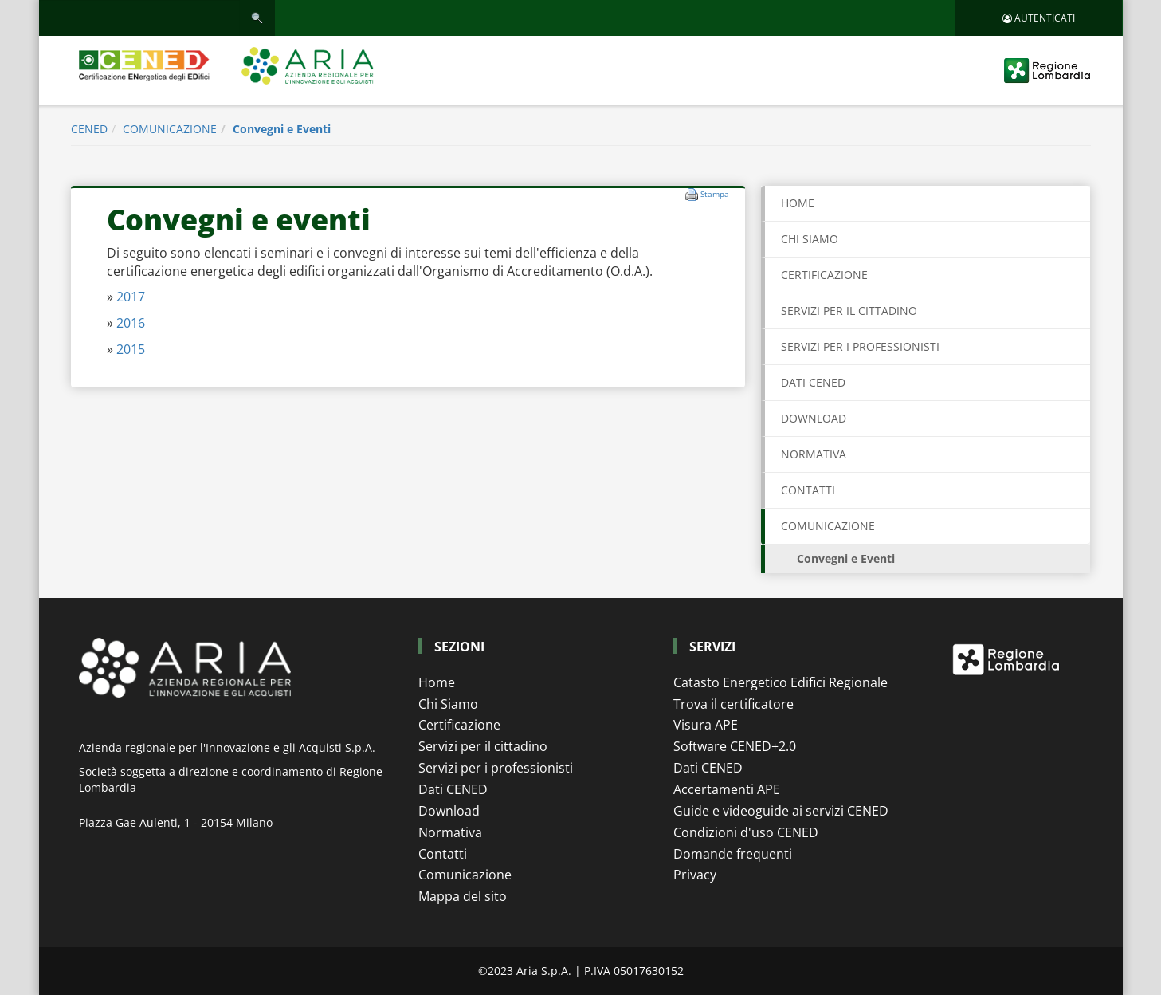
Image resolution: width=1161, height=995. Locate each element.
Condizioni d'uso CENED (745, 832)
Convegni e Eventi (282, 128)
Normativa (450, 832)
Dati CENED (453, 789)
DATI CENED (813, 382)
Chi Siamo (448, 704)
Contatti (442, 854)
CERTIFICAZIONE (824, 274)
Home (797, 202)
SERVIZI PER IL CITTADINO (849, 310)
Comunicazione (465, 874)
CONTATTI (808, 490)
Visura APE (705, 724)
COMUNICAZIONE (170, 128)
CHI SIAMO (809, 238)
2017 (130, 296)
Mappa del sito (462, 896)
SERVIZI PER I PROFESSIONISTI (860, 346)
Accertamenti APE (726, 789)
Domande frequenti (732, 854)
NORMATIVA (813, 454)
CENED (89, 128)
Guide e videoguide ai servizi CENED (780, 811)
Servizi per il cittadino (482, 746)
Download (449, 811)
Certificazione (459, 724)
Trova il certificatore (733, 704)
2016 (130, 323)
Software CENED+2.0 (734, 746)
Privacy (694, 874)
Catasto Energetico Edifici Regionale (780, 682)
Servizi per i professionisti (495, 768)
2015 (130, 349)
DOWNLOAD (813, 418)
